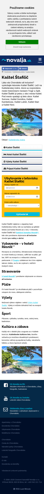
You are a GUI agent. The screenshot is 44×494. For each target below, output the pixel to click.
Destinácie (8, 72)
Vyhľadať (22, 214)
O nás (4, 460)
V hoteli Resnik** (9, 276)
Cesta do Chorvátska (10, 443)
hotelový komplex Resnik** (27, 233)
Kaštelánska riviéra (19, 72)
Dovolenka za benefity (10, 464)
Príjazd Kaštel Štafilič (16, 168)
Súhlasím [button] (22, 42)
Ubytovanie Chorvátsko (11, 429)
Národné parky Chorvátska (12, 447)
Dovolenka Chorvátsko (10, 426)
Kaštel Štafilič (30, 72)
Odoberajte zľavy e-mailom (21, 408)
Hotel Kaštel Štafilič (15, 154)
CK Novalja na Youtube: (20, 397)
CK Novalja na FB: (17, 384)
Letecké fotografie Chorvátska (13, 450)
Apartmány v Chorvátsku (11, 422)
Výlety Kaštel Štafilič (15, 161)
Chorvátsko (6, 440)
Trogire (16, 260)
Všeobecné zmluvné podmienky (14, 471)
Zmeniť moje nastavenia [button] (22, 47)
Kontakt (5, 457)
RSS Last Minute (22, 489)
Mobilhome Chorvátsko (11, 433)
